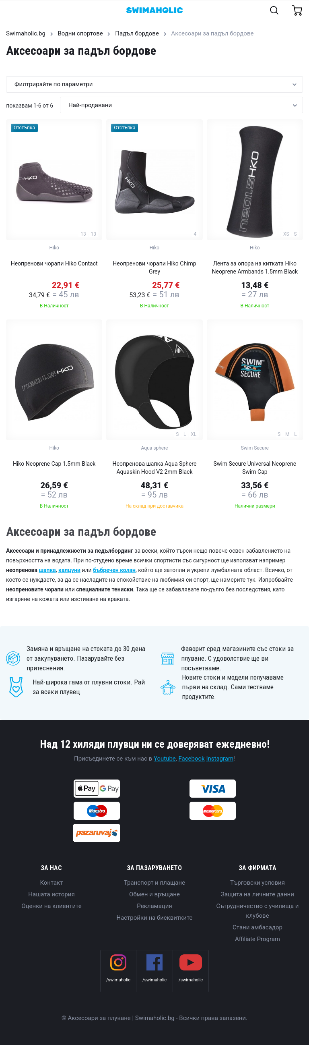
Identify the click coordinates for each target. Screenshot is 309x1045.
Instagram (219, 758)
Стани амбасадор (257, 927)
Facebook (192, 758)
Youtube (165, 758)
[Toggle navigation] (11, 11)
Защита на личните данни (257, 894)
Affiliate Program (257, 939)
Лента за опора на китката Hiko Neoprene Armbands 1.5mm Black (255, 267)
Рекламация (154, 906)
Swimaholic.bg (25, 33)
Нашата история (51, 894)
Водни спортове (80, 33)
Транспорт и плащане (154, 882)
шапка (47, 570)
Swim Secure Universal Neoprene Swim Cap (255, 467)
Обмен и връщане (154, 894)
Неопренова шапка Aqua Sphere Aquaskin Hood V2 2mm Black (155, 467)
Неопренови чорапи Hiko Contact (54, 263)
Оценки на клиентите (51, 906)
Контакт (51, 882)
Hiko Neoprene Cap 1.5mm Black (54, 463)
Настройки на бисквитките (154, 917)
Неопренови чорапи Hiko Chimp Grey (154, 267)
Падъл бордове (137, 33)
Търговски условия (257, 882)
